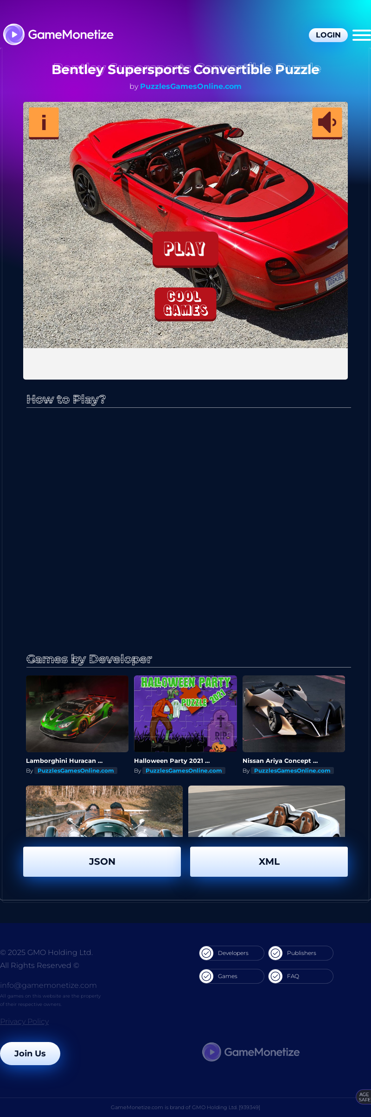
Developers (224, 953)
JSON (102, 861)
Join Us (30, 1053)
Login (328, 35)
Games (218, 976)
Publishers (292, 953)
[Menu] (361, 35)
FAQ (284, 976)
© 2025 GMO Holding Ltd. (46, 952)
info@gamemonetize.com (48, 985)
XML (269, 861)
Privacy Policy (24, 1021)
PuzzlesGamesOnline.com (191, 86)
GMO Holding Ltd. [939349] (226, 1107)
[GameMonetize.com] (57, 35)
